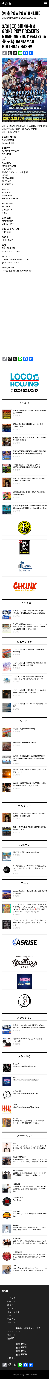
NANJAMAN (16, 1184)
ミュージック (24, 641)
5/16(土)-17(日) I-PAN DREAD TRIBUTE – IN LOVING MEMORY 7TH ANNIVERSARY (29, 479)
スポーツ (24, 844)
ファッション (24, 1017)
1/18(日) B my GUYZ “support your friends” (26, 852)
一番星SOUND (17, 1252)
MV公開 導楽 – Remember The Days (24, 742)
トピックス (24, 603)
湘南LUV (10, 1338)
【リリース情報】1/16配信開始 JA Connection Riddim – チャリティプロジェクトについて (28, 677)
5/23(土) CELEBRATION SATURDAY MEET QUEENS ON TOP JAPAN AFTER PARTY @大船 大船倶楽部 (29, 452)
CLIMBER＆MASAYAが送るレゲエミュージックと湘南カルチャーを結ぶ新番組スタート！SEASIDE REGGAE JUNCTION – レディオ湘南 (30, 626)
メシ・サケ (24, 1056)
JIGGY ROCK (16, 1211)
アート (24, 883)
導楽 (14, 1143)
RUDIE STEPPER (18, 1198)
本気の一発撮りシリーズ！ (28, 1327)
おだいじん (17, 1118)
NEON (14, 1077)
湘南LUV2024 (21, 1347)
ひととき (16, 1064)
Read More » (36, 1175)
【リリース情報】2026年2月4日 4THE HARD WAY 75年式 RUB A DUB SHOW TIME (29, 664)
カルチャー (24, 806)
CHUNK (15, 1104)
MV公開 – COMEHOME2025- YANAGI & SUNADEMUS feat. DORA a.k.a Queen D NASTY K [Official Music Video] (29, 758)
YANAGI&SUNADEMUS (19, 1157)
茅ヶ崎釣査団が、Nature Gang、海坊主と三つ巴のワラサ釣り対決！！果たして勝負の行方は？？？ (29, 868)
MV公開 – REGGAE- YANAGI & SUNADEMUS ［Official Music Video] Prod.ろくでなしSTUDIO (29, 784)
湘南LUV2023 (21, 1351)
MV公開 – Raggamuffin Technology (24, 729)
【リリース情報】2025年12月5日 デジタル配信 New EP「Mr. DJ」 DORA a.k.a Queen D (29, 691)
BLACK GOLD (17, 1238)
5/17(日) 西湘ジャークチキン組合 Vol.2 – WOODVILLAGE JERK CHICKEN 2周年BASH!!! (27, 466)
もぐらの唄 (17, 1091)
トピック (11, 1297)
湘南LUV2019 (21, 1354)
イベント (24, 403)
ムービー (24, 721)
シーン (10, 1315)
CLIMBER (16, 1225)
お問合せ (11, 1358)
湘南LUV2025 (21, 1344)
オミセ (10, 1304)
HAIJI (14, 1266)
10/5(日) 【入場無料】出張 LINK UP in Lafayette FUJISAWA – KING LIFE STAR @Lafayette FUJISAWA (29, 611)
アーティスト (24, 1136)
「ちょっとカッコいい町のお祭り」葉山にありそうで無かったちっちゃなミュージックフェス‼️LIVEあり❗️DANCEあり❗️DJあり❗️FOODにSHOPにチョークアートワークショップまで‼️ (30, 908)
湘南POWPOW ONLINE (21, 13)
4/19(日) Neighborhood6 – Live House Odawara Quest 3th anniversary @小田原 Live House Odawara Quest (30, 506)
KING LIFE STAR (18, 1170)
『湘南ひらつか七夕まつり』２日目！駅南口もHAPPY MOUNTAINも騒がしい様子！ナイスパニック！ (29, 922)
